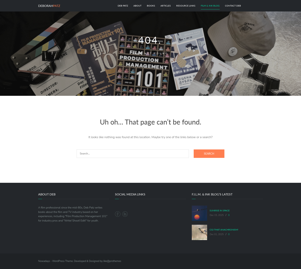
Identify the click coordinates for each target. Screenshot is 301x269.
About (137, 5)
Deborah (49, 5)
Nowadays (44, 261)
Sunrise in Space (220, 210)
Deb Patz (123, 5)
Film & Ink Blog (210, 5)
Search (209, 153)
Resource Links (185, 5)
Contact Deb (233, 5)
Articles (165, 5)
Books (151, 5)
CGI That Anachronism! (224, 229)
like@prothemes (112, 261)
